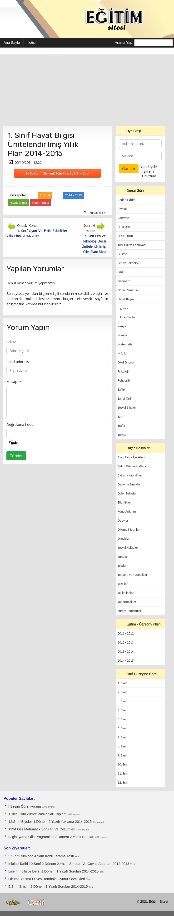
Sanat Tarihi (125, 399)
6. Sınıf (122, 728)
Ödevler (123, 521)
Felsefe (122, 254)
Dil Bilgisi (124, 227)
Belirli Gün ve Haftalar (132, 466)
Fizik (121, 272)
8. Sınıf (122, 746)
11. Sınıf (123, 773)
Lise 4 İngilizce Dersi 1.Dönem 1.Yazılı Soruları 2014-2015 (53, 871)
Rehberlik (124, 380)
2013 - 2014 (126, 651)
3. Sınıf (122, 701)
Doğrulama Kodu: (20, 424)
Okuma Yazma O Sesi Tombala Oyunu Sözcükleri (47, 879)
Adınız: (11, 341)
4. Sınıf (122, 710)
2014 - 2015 (126, 661)
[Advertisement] (87, 90)
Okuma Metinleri (129, 530)
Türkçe (122, 435)
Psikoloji (123, 371)
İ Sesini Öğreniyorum (25, 806)
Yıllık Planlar (126, 593)
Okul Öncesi (126, 362)
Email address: (18, 361)
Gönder (16, 455)
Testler (122, 566)
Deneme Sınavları (129, 484)
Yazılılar (123, 584)
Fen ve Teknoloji (128, 263)
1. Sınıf (122, 683)
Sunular (123, 557)
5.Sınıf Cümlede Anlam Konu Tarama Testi (41, 856)
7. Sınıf (122, 737)
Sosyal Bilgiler (127, 408)
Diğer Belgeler (127, 493)
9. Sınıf (122, 755)
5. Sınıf (122, 719)
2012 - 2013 (126, 642)
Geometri (124, 281)
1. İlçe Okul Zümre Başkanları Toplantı (38, 814)
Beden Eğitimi (127, 200)
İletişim (33, 42)
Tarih (121, 417)
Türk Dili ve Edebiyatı (131, 245)
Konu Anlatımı (127, 511)
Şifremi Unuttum (149, 173)
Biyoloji (123, 209)
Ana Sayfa (12, 42)
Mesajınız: (14, 381)
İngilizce (123, 308)
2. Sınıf (122, 692)
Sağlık (121, 390)
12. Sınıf (123, 782)
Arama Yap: (124, 42)
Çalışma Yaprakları (130, 475)
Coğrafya (123, 218)
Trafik (121, 426)
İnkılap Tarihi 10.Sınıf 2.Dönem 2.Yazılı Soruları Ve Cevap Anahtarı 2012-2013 (69, 864)
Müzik (122, 353)
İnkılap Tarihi (126, 317)
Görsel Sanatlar (128, 290)
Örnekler (123, 539)
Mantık (122, 335)
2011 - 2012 (126, 633)
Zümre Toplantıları (130, 611)
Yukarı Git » (97, 212)
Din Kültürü (125, 236)
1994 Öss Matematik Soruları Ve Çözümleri (42, 829)
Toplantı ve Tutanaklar (132, 575)
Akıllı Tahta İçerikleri (131, 457)
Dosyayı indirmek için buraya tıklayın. (57, 173)
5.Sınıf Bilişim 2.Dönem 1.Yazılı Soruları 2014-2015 (48, 886)
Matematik (125, 344)
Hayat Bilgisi (126, 299)
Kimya (122, 326)
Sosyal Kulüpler (128, 548)
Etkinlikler (124, 502)
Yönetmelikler (127, 602)
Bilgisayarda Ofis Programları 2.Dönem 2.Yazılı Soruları (51, 837)
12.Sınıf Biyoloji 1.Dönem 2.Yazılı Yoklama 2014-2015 (50, 822)
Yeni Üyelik (148, 166)
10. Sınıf (123, 764)
